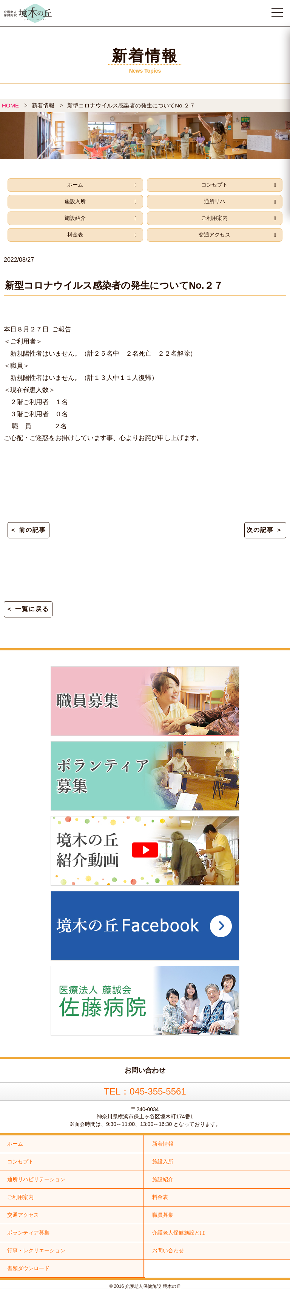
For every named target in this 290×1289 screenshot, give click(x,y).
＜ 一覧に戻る (27, 609)
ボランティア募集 (28, 1233)
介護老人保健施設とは (178, 1233)
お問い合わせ (168, 1250)
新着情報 (162, 1144)
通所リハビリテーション (36, 1179)
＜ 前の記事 (28, 530)
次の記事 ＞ (265, 530)
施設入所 (75, 201)
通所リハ (214, 201)
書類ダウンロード (28, 1268)
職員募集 (162, 1215)
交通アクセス (214, 235)
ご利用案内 (214, 218)
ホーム (75, 185)
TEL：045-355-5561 (145, 1091)
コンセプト (214, 185)
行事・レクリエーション (36, 1250)
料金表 (75, 235)
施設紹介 (75, 218)
